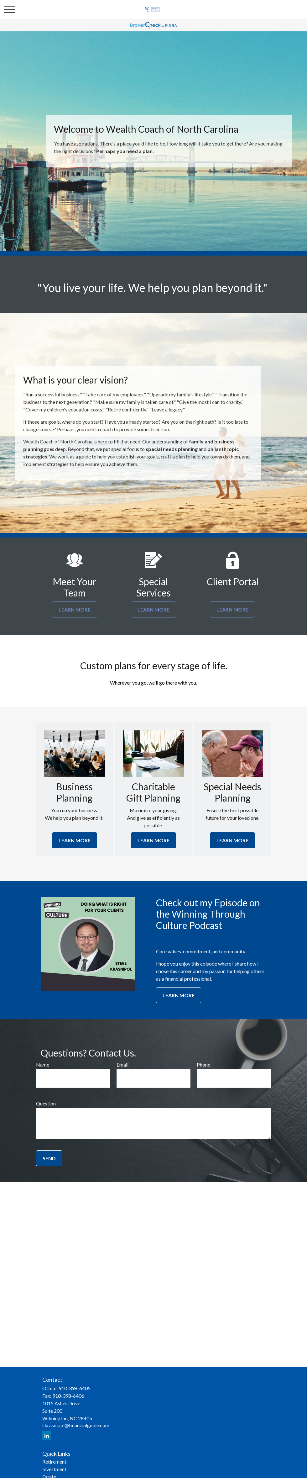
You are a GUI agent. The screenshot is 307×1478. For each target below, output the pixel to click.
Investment (54, 1469)
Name (42, 1064)
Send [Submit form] (49, 1158)
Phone (203, 1064)
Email (122, 1064)
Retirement (54, 1462)
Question (46, 1103)
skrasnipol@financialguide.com (75, 1425)
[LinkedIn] (46, 1435)
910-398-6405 (75, 1388)
